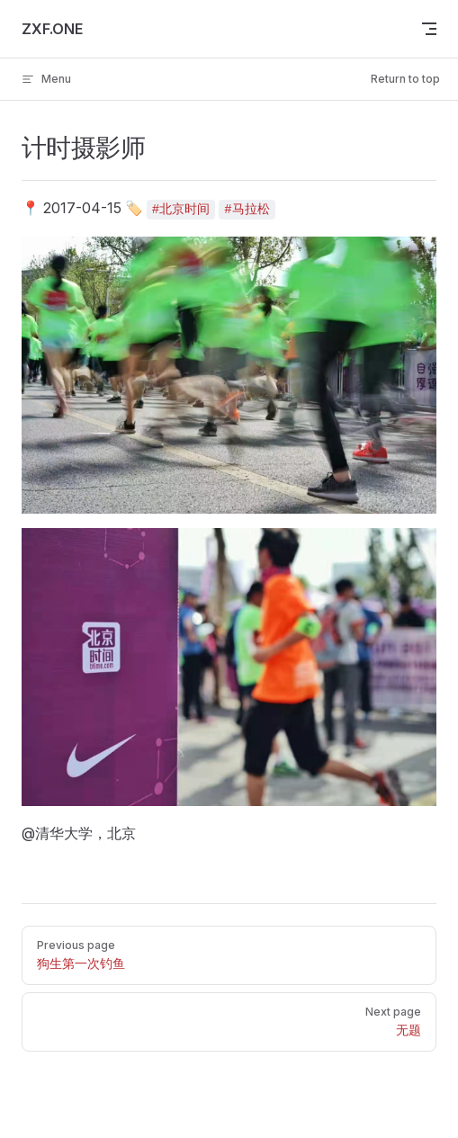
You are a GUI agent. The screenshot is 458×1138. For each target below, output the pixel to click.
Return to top (405, 78)
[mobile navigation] (429, 29)
